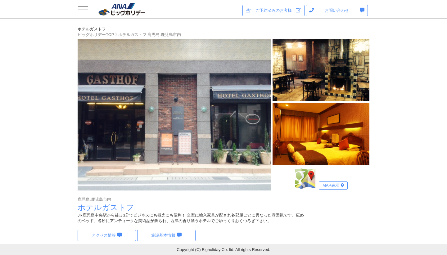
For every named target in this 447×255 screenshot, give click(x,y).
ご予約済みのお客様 (273, 10)
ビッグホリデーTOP (96, 34)
